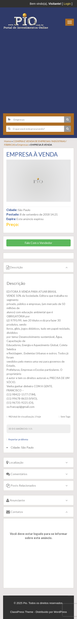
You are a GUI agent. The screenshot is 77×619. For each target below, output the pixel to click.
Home (7, 141)
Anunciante (15, 500)
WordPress (60, 611)
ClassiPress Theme (21, 611)
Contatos (14, 512)
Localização (14, 462)
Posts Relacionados (21, 485)
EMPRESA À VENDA (32, 154)
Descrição (14, 267)
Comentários (16, 474)
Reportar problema (18, 439)
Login (67, 3)
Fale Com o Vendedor (38, 243)
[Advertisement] (38, 69)
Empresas (22, 144)
